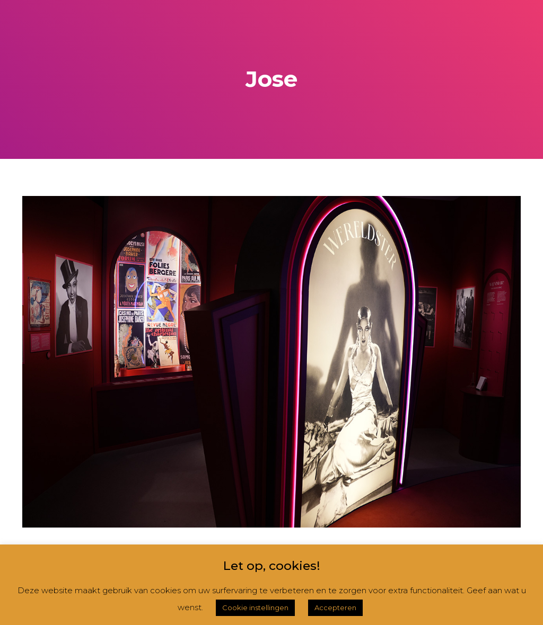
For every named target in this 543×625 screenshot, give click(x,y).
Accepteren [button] (335, 607)
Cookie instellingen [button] (255, 607)
